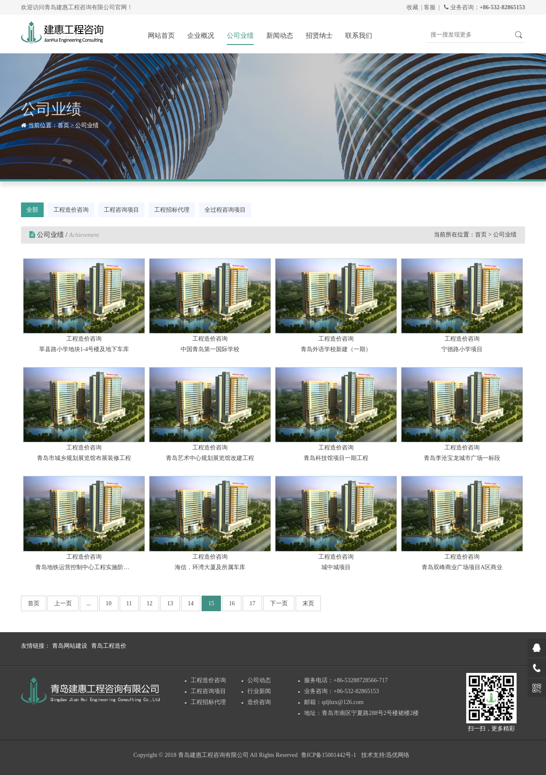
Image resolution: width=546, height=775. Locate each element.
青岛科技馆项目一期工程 (336, 458)
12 (149, 603)
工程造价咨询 (71, 210)
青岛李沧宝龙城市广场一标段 (462, 458)
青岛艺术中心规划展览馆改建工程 (210, 458)
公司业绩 (240, 35)
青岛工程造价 (108, 646)
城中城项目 (336, 567)
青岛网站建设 (69, 646)
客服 (430, 7)
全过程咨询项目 (225, 210)
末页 (308, 603)
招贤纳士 (319, 35)
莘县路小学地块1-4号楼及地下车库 (84, 349)
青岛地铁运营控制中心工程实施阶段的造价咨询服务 (84, 567)
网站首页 (161, 35)
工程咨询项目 (121, 210)
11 (129, 603)
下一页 (279, 603)
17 (252, 603)
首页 (63, 125)
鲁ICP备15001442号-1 (328, 755)
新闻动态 (279, 35)
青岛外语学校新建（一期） (336, 349)
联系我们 (358, 35)
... (89, 603)
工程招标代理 (171, 210)
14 (191, 603)
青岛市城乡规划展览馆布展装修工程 (84, 458)
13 (170, 603)
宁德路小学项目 (462, 349)
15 (211, 603)
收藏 (412, 7)
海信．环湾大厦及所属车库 (210, 567)
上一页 (63, 603)
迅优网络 (398, 755)
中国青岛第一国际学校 (210, 349)
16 (232, 603)
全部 (32, 210)
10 (109, 603)
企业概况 (200, 35)
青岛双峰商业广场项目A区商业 (462, 567)
